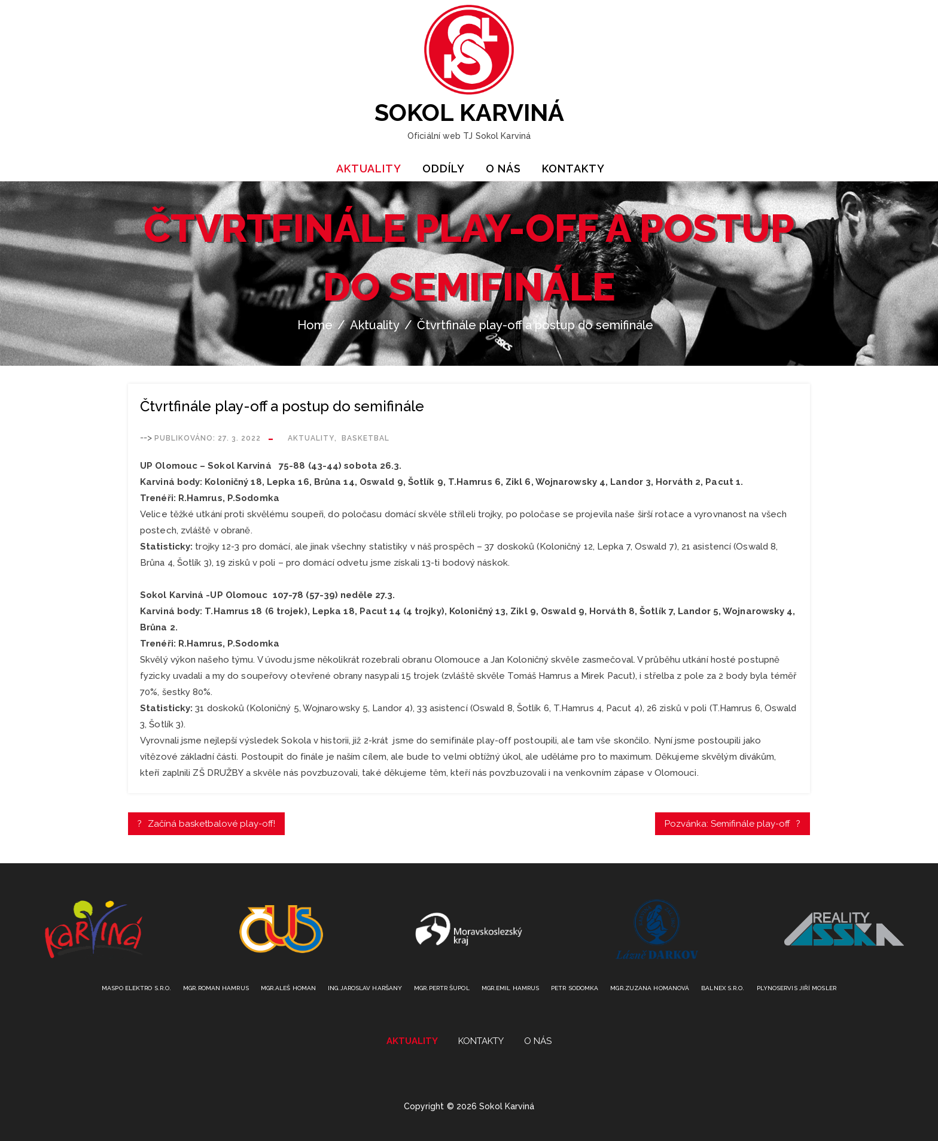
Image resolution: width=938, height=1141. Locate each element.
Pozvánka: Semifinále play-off (727, 823)
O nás (503, 168)
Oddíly (443, 168)
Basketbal (365, 438)
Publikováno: (207, 438)
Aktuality (368, 168)
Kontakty (573, 168)
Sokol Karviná (469, 112)
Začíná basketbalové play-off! (211, 823)
